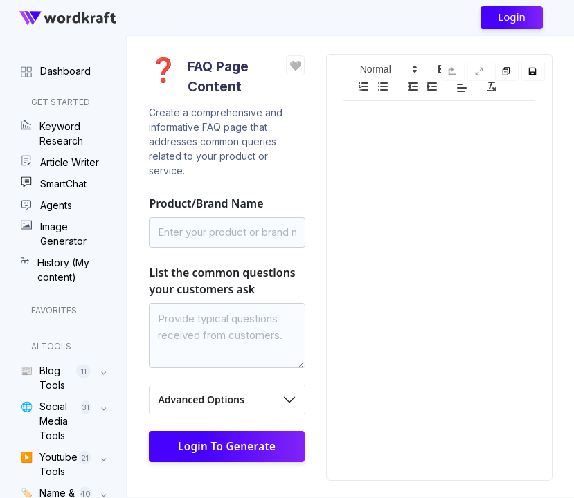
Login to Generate (227, 446)
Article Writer (60, 162)
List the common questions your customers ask (222, 281)
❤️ (295, 65)
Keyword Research (52, 133)
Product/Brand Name (206, 203)
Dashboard (56, 70)
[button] (388, 69)
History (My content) (55, 269)
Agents (46, 205)
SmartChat (54, 183)
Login (512, 17)
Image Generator (54, 233)
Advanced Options (201, 399)
